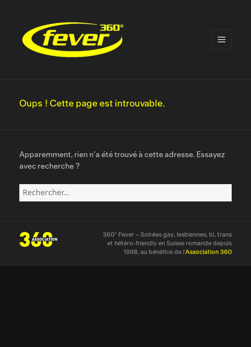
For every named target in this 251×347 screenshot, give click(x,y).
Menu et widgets (221, 39)
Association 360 (208, 252)
